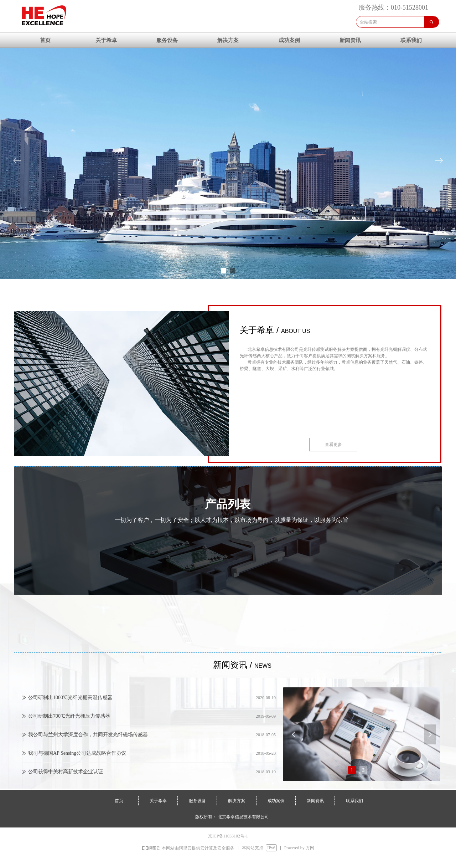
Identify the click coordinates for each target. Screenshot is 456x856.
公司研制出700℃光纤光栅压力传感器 (69, 717)
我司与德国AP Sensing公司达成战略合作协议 (77, 754)
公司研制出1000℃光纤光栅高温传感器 (70, 698)
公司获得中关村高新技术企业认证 (65, 772)
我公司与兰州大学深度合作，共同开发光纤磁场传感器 (88, 735)
